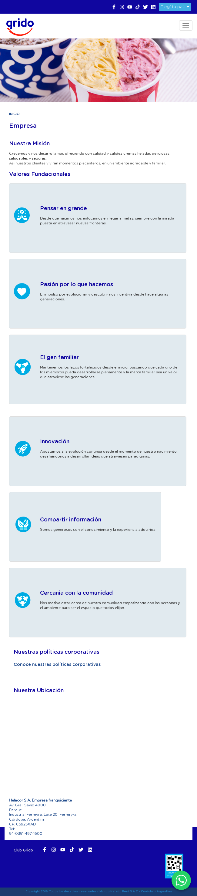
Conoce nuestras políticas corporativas (57, 665)
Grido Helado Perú (18, 26)
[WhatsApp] (181, 880)
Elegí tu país (175, 7)
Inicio (14, 114)
